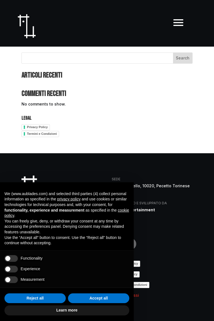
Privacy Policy (37, 127)
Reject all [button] (34, 298)
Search (182, 58)
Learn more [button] (66, 310)
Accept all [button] (98, 298)
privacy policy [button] (69, 199)
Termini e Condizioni (42, 133)
